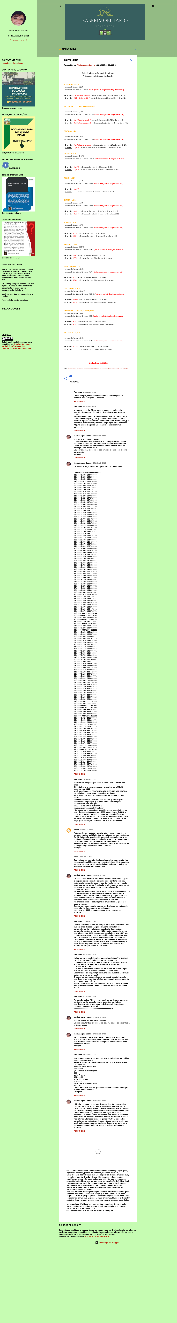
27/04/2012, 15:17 (99, 1017)
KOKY (76, 829)
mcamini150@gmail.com (12, 63)
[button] (130, 60)
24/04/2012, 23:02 (89, 779)
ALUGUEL (74, 382)
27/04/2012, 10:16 (89, 921)
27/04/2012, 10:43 (89, 996)
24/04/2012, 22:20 (99, 436)
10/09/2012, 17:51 (99, 1101)
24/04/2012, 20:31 (89, 407)
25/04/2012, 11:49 (86, 829)
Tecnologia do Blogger (107, 1243)
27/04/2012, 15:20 (99, 1034)
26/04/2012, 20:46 (99, 875)
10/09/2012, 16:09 (89, 1055)
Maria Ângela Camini (83, 436)
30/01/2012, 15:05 (89, 392)
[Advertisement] (147, 82)
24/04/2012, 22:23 (99, 463)
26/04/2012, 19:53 (86, 856)
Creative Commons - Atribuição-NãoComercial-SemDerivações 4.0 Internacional (17, 346)
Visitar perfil (18, 40)
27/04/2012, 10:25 (89, 955)
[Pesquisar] (153, 6)
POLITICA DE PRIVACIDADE (97, 1236)
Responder (79, 401)
